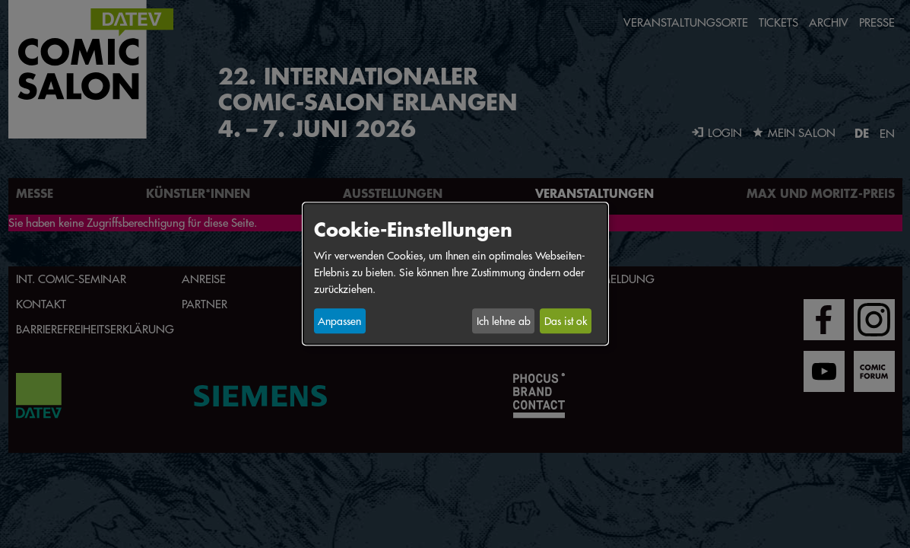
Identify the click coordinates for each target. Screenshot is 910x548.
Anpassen (339, 321)
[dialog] (455, 273)
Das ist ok (565, 321)
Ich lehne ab (504, 321)
